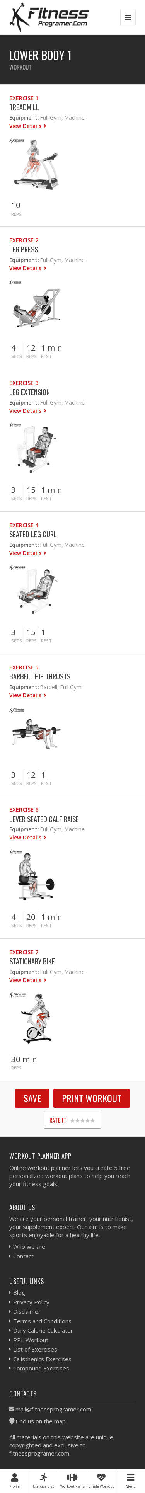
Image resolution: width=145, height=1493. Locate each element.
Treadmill (24, 107)
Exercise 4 (23, 525)
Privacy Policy (31, 1302)
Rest (46, 356)
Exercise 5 (23, 667)
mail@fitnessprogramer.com (53, 1409)
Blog (19, 1292)
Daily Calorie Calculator (43, 1330)
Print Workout (91, 1098)
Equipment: (24, 117)
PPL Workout (30, 1340)
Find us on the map (40, 1421)
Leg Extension (29, 391)
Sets (16, 356)
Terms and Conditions (42, 1321)
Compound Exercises (41, 1368)
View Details (26, 125)
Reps (16, 214)
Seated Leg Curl (33, 534)
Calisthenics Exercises (42, 1359)
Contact (23, 1256)
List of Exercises (35, 1349)
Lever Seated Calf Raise (44, 819)
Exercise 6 (23, 809)
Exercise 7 (23, 952)
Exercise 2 (23, 240)
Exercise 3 (23, 382)
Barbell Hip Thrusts (39, 676)
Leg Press (23, 249)
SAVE (32, 1098)
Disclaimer (27, 1311)
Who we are (29, 1246)
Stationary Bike (32, 961)
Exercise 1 (23, 98)
